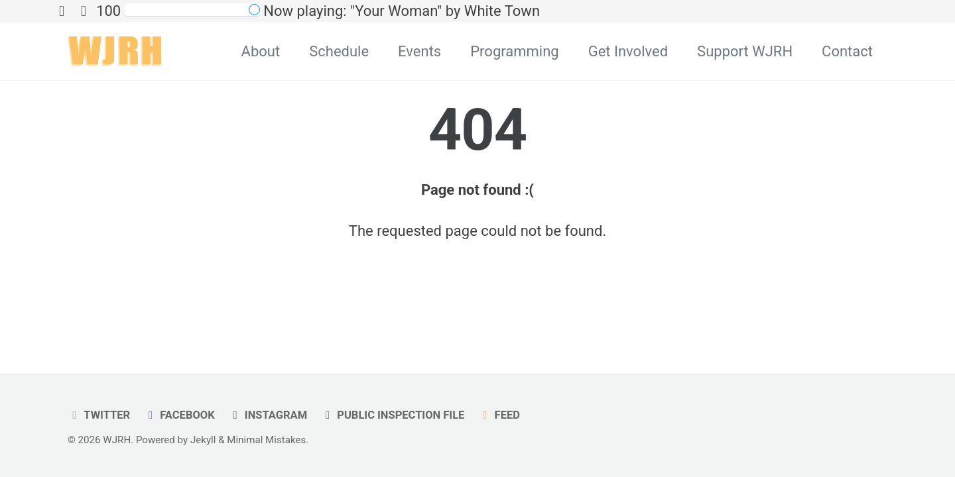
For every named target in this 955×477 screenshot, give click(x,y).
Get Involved (628, 51)
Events (419, 51)
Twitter (99, 415)
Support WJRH (745, 51)
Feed (499, 415)
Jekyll (203, 440)
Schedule (339, 51)
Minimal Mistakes (266, 440)
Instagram (267, 415)
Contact (847, 51)
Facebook (179, 415)
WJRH (117, 440)
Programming (514, 51)
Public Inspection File (393, 415)
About (261, 51)
